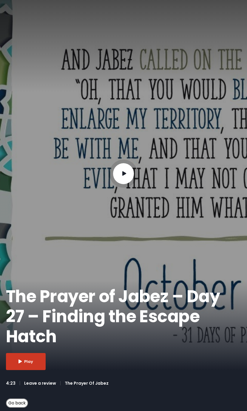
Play (25, 361)
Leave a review (40, 383)
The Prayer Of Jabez (87, 383)
